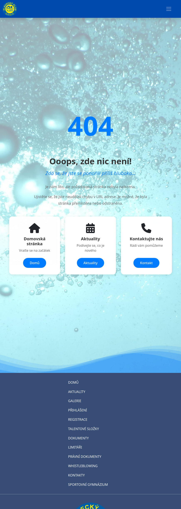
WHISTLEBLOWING (83, 466)
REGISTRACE (77, 419)
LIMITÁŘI (75, 447)
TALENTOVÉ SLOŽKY (83, 429)
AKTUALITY (76, 391)
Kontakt (146, 263)
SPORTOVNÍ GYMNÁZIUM (88, 484)
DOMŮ (73, 382)
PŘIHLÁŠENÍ (77, 410)
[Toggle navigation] (169, 9)
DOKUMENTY (78, 438)
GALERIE (74, 401)
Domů (34, 263)
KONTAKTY (76, 475)
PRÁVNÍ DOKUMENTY (84, 456)
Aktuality (91, 263)
